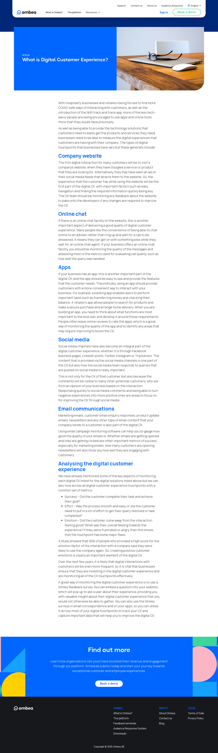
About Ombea (167, 713)
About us (152, 5)
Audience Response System (129, 728)
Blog (161, 723)
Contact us (136, 5)
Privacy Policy (196, 718)
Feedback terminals (124, 723)
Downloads (119, 733)
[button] (194, 5)
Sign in (164, 12)
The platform (74, 12)
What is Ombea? (54, 12)
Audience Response (172, 5)
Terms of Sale (196, 713)
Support (121, 5)
